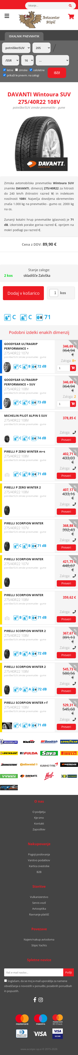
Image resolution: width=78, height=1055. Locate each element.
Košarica (70, 16)
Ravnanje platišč (39, 914)
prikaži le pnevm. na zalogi (23, 75)
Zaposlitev (39, 829)
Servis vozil (39, 903)
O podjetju (39, 812)
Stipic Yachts (39, 945)
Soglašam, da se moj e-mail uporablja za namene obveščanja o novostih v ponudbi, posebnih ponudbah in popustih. (38, 986)
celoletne (37, 70)
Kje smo (39, 818)
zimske (21, 70)
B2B (39, 872)
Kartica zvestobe (39, 866)
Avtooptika (39, 908)
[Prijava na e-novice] (68, 972)
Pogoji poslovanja (39, 854)
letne (8, 70)
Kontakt (39, 823)
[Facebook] (34, 1000)
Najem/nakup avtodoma (39, 939)
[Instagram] (40, 1000)
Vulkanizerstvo (39, 897)
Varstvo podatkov (39, 860)
